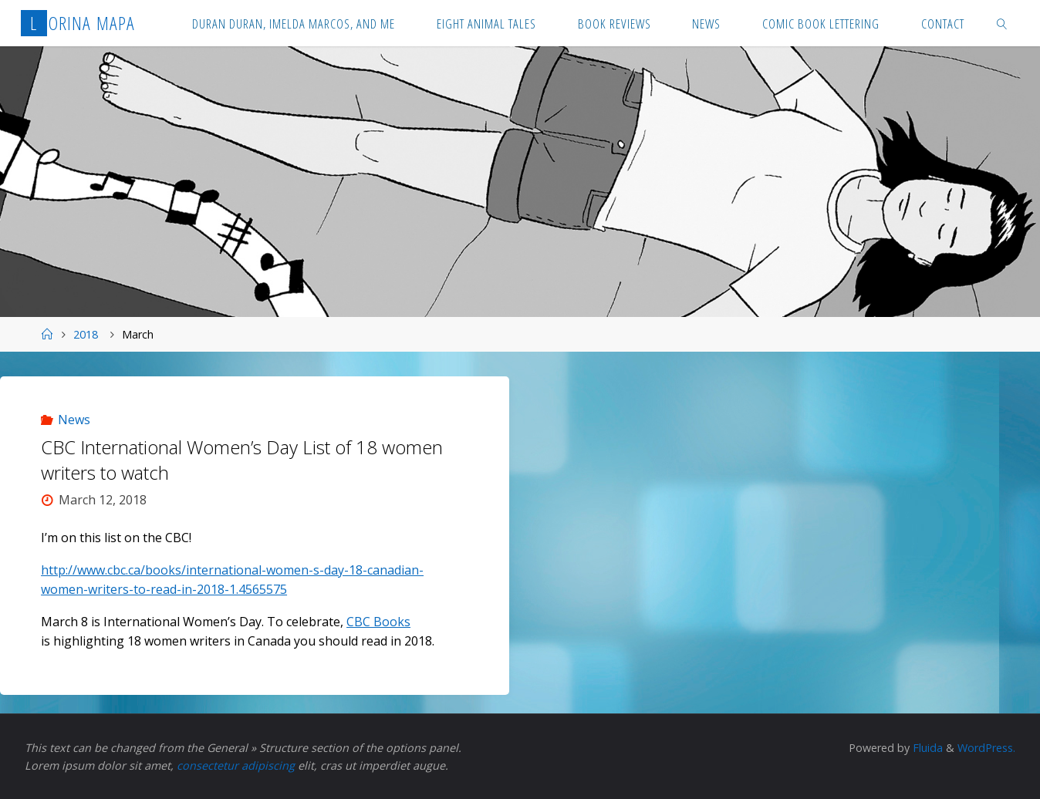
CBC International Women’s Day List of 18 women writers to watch (242, 460)
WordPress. (986, 747)
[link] (1002, 23)
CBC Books (378, 621)
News (74, 419)
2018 (85, 334)
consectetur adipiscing (236, 765)
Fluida (926, 747)
